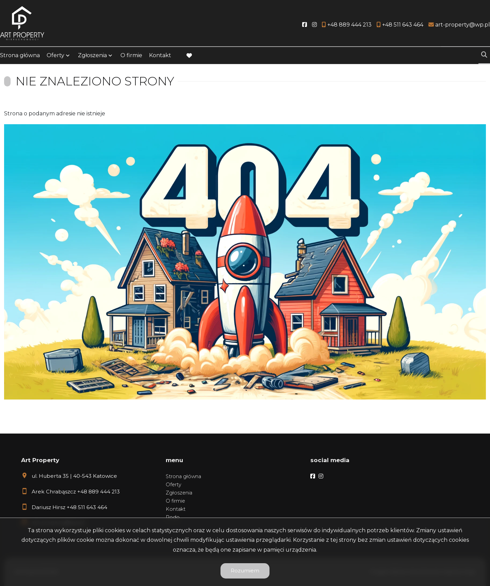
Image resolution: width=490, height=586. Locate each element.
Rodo (173, 517)
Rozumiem (245, 570)
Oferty (55, 55)
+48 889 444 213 (98, 491)
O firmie (131, 55)
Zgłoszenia (92, 55)
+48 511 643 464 (87, 507)
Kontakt (160, 55)
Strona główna (20, 55)
